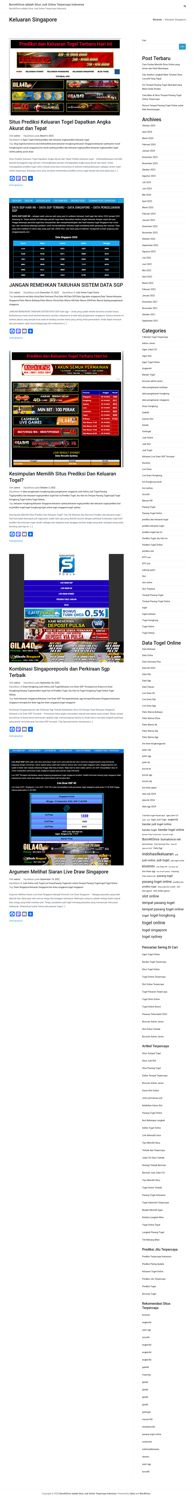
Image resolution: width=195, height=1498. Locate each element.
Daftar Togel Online (151, 1128)
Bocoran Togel (149, 1294)
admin (17, 136)
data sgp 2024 (149, 806)
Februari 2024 (149, 144)
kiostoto (146, 1315)
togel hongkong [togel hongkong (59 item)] (162, 915)
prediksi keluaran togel (78, 140)
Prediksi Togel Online (152, 545)
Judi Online (81, 292)
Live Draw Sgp (149, 706)
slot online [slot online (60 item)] (150, 896)
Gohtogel (146, 431)
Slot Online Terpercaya (153, 984)
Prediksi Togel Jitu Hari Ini (74, 495)
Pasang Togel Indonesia (153, 1195)
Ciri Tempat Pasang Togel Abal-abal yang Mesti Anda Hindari (162, 87)
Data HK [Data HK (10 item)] (174, 844)
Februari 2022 (149, 289)
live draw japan (149, 787)
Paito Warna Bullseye (29, 300)
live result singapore (29, 147)
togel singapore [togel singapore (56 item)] (154, 930)
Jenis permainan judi (152, 1098)
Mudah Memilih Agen (152, 1210)
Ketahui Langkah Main (153, 1217)
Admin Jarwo (148, 343)
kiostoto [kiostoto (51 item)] (148, 866)
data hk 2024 (148, 800)
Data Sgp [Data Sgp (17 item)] (157, 848)
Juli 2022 (146, 258)
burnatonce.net (31, 144)
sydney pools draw (25, 151)
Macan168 (147, 500)
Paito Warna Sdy (150, 731)
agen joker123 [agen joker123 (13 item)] (172, 815)
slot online (73, 883)
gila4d (145, 1382)
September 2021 (150, 321)
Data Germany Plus (49, 296)
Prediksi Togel (149, 1286)
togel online (46, 507)
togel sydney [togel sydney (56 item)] (152, 936)
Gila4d (145, 425)
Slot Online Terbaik (151, 1029)
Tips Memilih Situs (151, 1143)
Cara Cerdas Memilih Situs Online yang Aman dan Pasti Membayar (161, 66)
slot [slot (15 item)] (178, 887)
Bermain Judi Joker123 (153, 1172)
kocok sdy (147, 781)
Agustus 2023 (149, 176)
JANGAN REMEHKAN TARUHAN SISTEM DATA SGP (66, 285)
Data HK (63, 296)
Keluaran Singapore (85, 144)
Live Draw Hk (148, 693)
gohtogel (146, 1412)
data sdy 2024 (149, 794)
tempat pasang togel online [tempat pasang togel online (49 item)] (163, 909)
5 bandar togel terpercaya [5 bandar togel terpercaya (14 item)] (153, 815)
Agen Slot (147, 356)
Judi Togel (94, 491)
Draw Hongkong (30, 687)
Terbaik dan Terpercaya (153, 1150)
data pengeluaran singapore (63, 491)
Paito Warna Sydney (100, 300)
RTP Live (146, 557)
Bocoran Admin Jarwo (153, 1021)
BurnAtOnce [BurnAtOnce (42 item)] (150, 839)
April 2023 (147, 201)
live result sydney (47, 147)
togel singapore (60, 507)
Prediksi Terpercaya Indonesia (156, 1256)
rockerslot (147, 1442)
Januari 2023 (148, 220)
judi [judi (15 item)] (176, 854)
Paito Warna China (49, 300)
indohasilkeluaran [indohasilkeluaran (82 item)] (158, 854)
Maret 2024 (147, 138)
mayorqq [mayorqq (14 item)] (175, 871)
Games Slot (147, 419)
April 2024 (147, 132)
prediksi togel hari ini (51, 495)
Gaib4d (145, 412)
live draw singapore (50, 702)
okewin (145, 1456)
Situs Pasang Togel (151, 1068)
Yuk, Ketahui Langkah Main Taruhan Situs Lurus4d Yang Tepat (162, 76)
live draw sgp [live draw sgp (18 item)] (148, 871)
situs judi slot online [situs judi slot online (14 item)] (166, 887)
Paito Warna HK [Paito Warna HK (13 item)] (149, 876)
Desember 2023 (150, 157)
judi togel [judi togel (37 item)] (163, 860)
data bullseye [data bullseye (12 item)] (147, 844)
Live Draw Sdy (149, 699)
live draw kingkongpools (154, 743)
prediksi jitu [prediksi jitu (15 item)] (178, 882)
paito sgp (146, 756)
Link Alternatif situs (151, 1135)
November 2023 (150, 163)
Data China (147, 655)
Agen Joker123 (149, 349)
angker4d (146, 1322)
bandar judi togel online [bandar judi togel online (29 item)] (156, 824)
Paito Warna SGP (82, 300)
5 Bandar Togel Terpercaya (155, 337)
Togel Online (93, 292)
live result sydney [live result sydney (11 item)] (163, 871)
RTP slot (146, 563)
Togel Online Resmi (151, 1006)
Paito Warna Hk (149, 724)
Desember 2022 (150, 226)
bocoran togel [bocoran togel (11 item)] (168, 834)
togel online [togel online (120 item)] (153, 922)
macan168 (147, 1419)
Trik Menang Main (151, 1240)
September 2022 (150, 245)
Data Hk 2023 (148, 668)
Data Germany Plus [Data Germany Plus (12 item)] (161, 844)
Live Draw (98, 687)
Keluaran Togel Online (152, 1271)
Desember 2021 (150, 302)
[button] (185, 6)
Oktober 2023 (148, 169)
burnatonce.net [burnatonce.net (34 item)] (171, 839)
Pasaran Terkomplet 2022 (154, 1014)
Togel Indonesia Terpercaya (155, 1202)
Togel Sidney (38, 499)
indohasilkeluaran (47, 144)
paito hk (146, 762)
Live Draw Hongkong (152, 475)
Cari (144, 40)
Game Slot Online (150, 1090)
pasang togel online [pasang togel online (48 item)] (157, 882)
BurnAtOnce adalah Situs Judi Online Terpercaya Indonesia (46, 4)
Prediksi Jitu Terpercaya (153, 1279)
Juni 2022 (147, 264)
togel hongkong (33, 507)
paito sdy (146, 750)
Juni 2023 (147, 188)
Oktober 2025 (148, 125)
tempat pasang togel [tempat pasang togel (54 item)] (158, 903)
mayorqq (146, 1374)
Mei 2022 (146, 270)
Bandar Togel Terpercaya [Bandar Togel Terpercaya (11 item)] (151, 834)
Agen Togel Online (31, 140)
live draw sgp (34, 702)
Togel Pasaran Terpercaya (154, 992)
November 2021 (150, 308)
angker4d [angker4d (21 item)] (173, 819)
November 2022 (150, 232)
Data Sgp (80, 296)
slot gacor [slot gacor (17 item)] (147, 890)
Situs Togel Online (151, 969)
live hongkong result (152, 482)
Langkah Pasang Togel (153, 1232)
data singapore (93, 296)
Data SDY (71, 296)
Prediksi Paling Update (153, 1264)
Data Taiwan (107, 296)
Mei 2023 (146, 195)
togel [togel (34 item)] (145, 915)
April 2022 (147, 276)
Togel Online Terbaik (152, 1187)
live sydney (147, 488)
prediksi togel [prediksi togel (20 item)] (149, 886)
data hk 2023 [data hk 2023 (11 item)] (147, 848)
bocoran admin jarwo (152, 381)
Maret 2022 (147, 283)
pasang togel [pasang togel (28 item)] (165, 875)
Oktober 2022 (148, 239)
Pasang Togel (26, 690)
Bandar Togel (148, 374)
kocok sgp (147, 775)
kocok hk (146, 769)
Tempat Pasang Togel (98, 495)
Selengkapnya (16, 185)
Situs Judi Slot (149, 1060)
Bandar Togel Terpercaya (154, 962)
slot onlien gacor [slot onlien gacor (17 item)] (161, 890)
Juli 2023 (146, 182)
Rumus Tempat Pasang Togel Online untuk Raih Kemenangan (162, 107)
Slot (144, 576)
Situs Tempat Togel (151, 1053)
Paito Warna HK (66, 300)
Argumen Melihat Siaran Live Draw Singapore (58, 872)
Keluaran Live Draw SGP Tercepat (76, 687)
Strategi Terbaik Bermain (154, 1165)
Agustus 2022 (149, 251)
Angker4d (146, 368)
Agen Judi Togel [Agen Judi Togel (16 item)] (158, 819)
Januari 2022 (148, 295)
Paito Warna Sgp (150, 737)
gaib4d (145, 1367)
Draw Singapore (21, 887)
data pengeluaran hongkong (36, 491)
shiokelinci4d (148, 1427)
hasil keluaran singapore (25, 698)
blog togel (18, 144)
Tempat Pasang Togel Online (156, 601)
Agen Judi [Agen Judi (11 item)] (146, 820)
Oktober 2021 (148, 314)
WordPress (145, 1493)
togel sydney (74, 507)
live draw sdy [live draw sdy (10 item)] (173, 867)
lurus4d (145, 494)
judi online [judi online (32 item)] (148, 860)
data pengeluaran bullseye (155, 387)
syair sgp (146, 1330)
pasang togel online (151, 1434)
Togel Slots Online (151, 999)
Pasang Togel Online (152, 513)
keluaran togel (75, 503)
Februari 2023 (149, 213)
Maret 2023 (147, 207)
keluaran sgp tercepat (81, 698)
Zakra (132, 1493)
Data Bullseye (148, 649)
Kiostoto (146, 463)
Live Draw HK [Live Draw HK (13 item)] (161, 867)
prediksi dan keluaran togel (54, 140)
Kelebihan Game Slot (152, 1105)
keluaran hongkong (66, 144)
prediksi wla (148, 551)
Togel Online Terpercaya (153, 977)
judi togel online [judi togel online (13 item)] (177, 860)
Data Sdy (146, 674)
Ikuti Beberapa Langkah (153, 1120)
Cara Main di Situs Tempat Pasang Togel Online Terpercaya (161, 97)
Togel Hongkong (88, 690)
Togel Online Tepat (151, 1225)
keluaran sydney (102, 144)
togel (111, 495)
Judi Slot (146, 444)
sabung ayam (148, 570)
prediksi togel (18, 507)
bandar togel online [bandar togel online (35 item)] (171, 830)
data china (34, 296)
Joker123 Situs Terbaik (153, 1158)
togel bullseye (149, 614)
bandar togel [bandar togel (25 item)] (149, 829)
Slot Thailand (148, 589)
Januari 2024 (148, 151)
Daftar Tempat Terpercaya (154, 1075)
